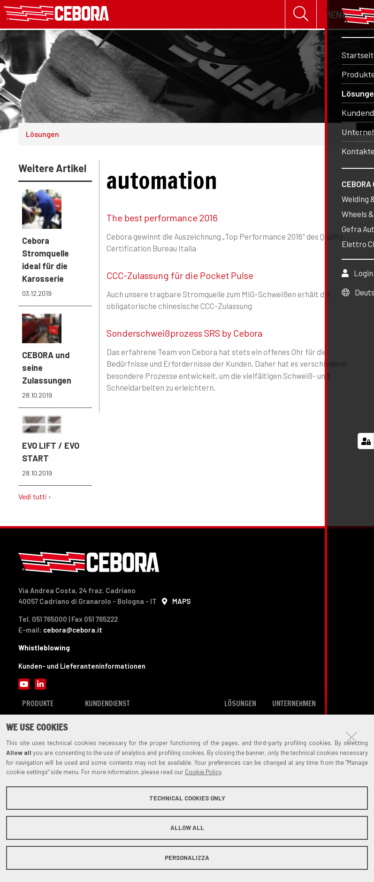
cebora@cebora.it (72, 631)
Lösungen (42, 135)
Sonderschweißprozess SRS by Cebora (184, 334)
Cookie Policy (203, 772)
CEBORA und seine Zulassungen (55, 359)
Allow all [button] (187, 827)
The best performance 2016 (162, 219)
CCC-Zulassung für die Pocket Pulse (180, 277)
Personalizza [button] (187, 857)
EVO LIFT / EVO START (55, 448)
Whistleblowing (44, 649)
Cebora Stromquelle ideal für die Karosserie (55, 245)
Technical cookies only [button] (187, 798)
